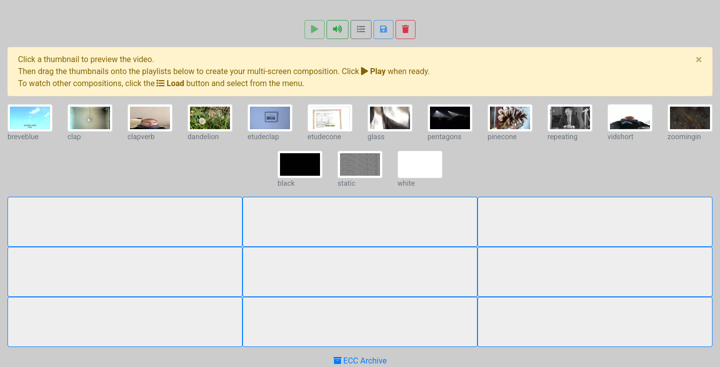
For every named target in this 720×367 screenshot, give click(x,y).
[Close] (699, 60)
